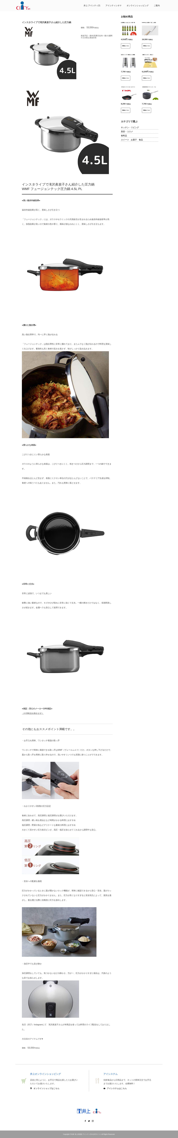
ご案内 (157, 5)
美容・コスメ (127, 131)
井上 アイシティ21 (92, 5)
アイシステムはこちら (115, 1088)
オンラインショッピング (138, 5)
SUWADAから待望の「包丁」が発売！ (149, 22)
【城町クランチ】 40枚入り (147, 54)
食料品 (124, 136)
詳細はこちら (125, 45)
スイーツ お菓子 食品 (132, 140)
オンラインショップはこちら (44, 1088)
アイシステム (110, 1074)
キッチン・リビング (130, 127)
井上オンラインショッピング (45, 1074)
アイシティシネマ (113, 5)
